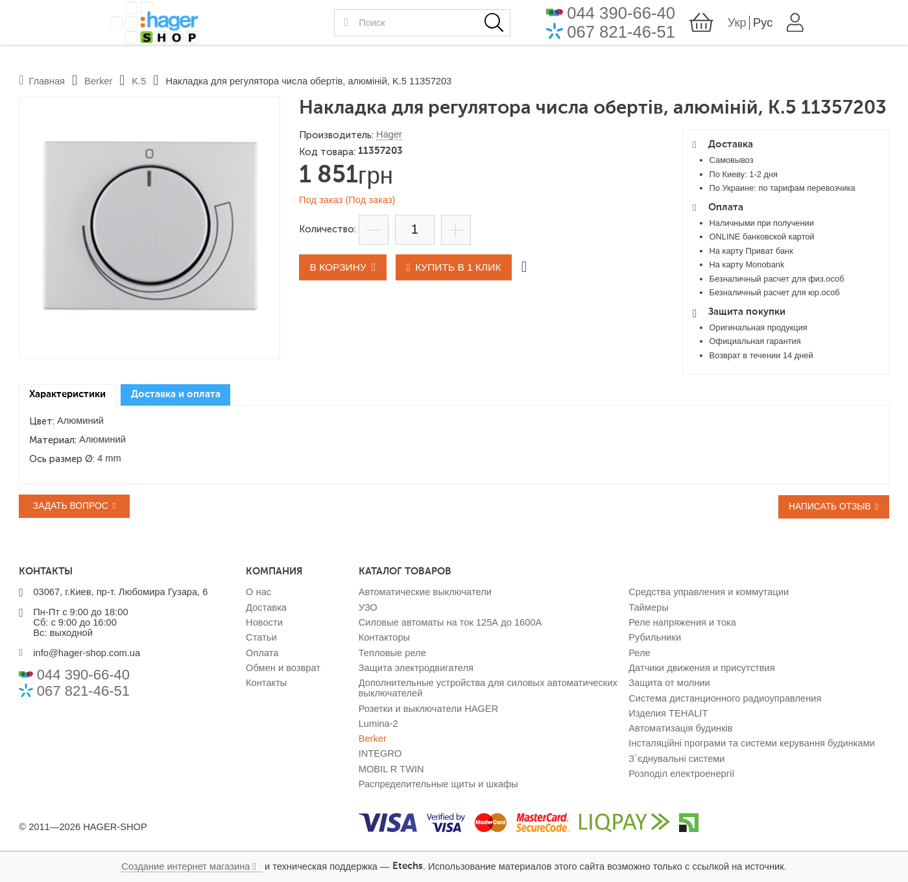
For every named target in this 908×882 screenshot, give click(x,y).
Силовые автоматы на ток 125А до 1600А (450, 622)
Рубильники (654, 638)
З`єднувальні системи (676, 758)
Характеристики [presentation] (67, 394)
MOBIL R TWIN (391, 769)
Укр (822, 28)
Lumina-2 (378, 723)
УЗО (368, 607)
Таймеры (648, 607)
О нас (258, 592)
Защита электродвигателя (416, 668)
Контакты (266, 683)
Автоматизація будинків (680, 728)
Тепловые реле (392, 653)
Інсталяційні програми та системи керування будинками (751, 744)
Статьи (261, 638)
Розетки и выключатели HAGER (429, 709)
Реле (639, 653)
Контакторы (384, 638)
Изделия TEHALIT (668, 713)
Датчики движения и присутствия (701, 668)
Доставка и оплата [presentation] (176, 394)
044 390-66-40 (706, 19)
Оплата (262, 653)
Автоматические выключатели (425, 592)
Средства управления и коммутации (708, 592)
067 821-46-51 (706, 38)
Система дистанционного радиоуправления (724, 698)
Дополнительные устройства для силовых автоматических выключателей (488, 688)
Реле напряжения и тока (682, 622)
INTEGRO (380, 754)
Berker (373, 738)
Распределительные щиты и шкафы (438, 784)
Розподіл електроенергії (681, 773)
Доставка (266, 607)
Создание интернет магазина (185, 866)
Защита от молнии (669, 683)
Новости (264, 622)
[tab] (67, 395)
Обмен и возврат (283, 668)
